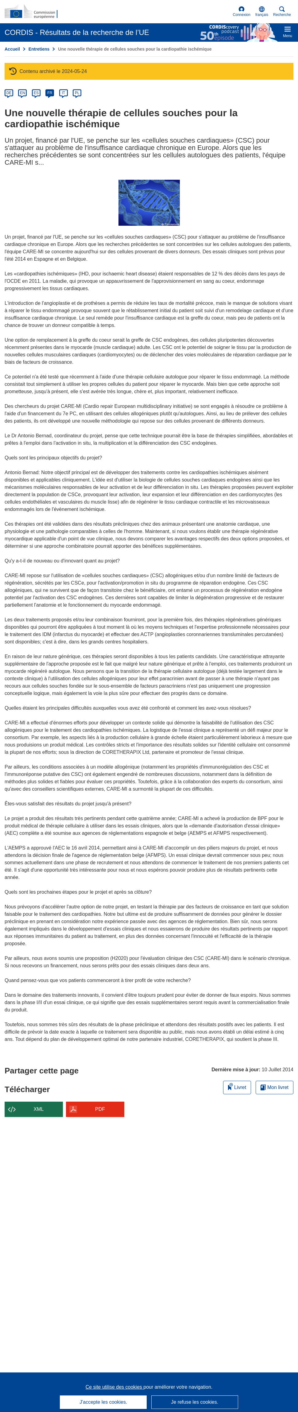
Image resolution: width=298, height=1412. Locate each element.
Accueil (12, 49)
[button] (262, 12)
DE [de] (9, 93)
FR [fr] (49, 93)
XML (39, 1109)
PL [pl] (77, 93)
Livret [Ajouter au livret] (237, 1086)
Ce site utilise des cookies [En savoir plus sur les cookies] (115, 1387)
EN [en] (22, 93)
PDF (100, 1109)
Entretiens (39, 49)
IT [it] (63, 93)
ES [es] (36, 93)
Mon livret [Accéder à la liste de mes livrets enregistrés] (274, 1087)
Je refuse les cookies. (194, 1402)
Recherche (282, 11)
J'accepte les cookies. (103, 1402)
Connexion (241, 11)
